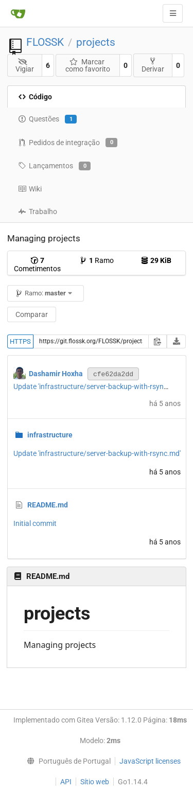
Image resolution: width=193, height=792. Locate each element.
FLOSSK (45, 42)
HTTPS (20, 341)
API (66, 782)
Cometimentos (37, 264)
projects (95, 42)
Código (35, 97)
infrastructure (50, 435)
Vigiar (24, 65)
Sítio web (94, 782)
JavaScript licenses (150, 761)
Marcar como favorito (87, 65)
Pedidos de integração (67, 142)
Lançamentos (54, 166)
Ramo (96, 260)
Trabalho (37, 211)
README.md (47, 505)
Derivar (153, 65)
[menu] (66, 761)
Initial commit (35, 523)
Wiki (30, 189)
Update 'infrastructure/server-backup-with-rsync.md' (97, 386)
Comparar (31, 314)
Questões (47, 119)
